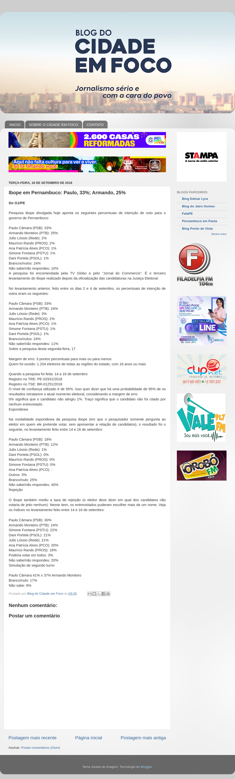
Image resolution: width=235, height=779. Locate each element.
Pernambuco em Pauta (199, 221)
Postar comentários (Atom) (40, 747)
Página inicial (88, 737)
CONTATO (95, 125)
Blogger (146, 767)
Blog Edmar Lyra (195, 199)
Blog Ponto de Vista (197, 228)
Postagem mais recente (32, 737)
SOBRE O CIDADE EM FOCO (53, 125)
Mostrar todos (219, 234)
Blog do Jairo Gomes (198, 206)
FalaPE (187, 213)
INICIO (15, 125)
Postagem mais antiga (143, 737)
